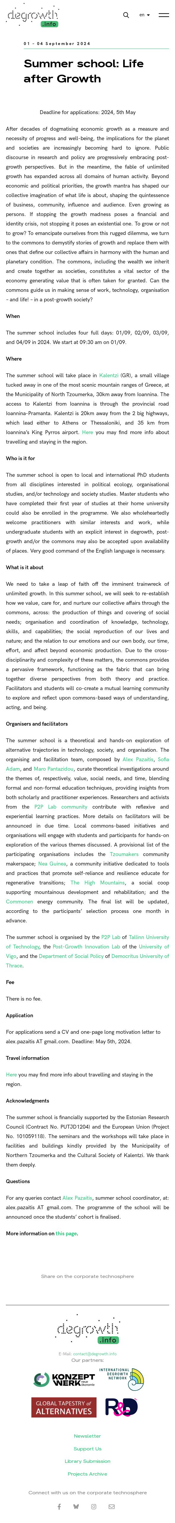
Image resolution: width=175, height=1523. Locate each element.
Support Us (88, 1449)
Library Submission (87, 1461)
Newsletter (87, 1436)
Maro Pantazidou (53, 769)
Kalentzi (108, 375)
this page (66, 1234)
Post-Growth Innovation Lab (86, 947)
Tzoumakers (124, 854)
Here (87, 432)
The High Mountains (97, 883)
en (142, 15)
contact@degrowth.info (95, 1353)
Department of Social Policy (71, 956)
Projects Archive (87, 1474)
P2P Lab (110, 937)
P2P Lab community (61, 807)
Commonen (19, 902)
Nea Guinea (52, 864)
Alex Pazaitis (138, 759)
